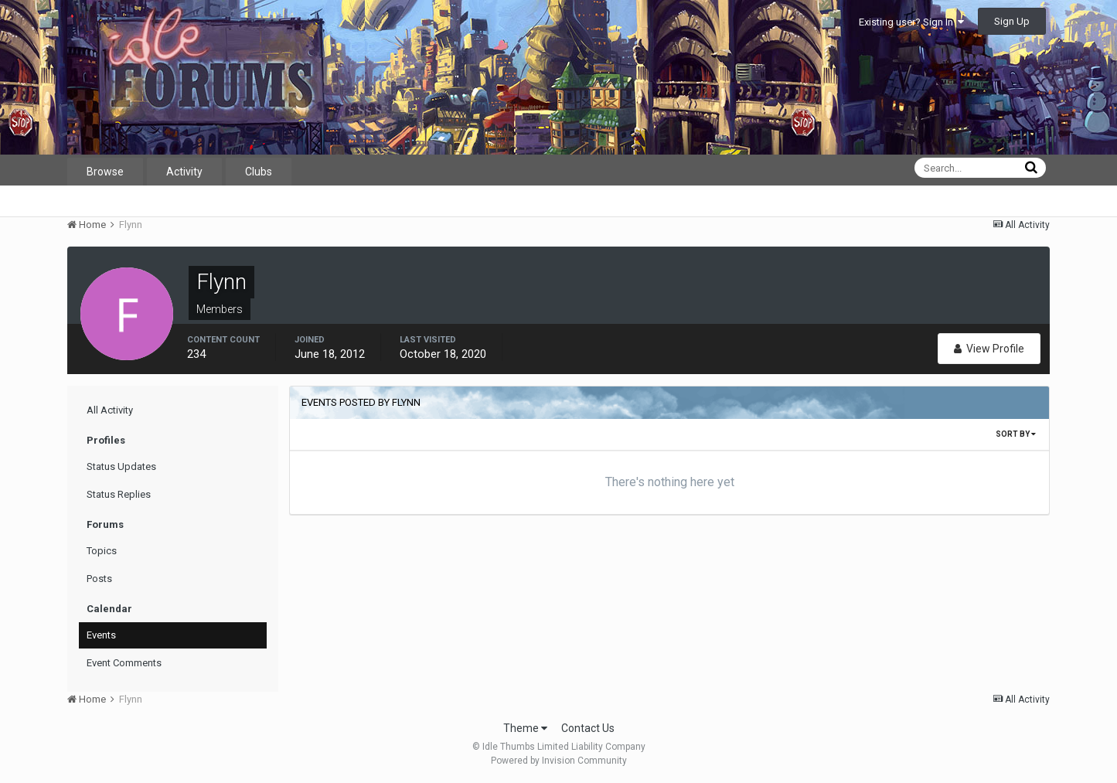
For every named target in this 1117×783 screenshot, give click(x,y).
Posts (99, 578)
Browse (105, 171)
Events (101, 635)
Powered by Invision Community (559, 760)
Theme (525, 728)
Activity (184, 171)
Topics (102, 551)
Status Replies (119, 494)
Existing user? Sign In (911, 22)
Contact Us (588, 728)
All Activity (110, 410)
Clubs (258, 171)
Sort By (1016, 434)
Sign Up (1012, 21)
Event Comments (124, 663)
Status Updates (121, 466)
